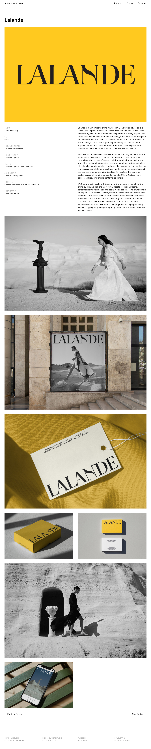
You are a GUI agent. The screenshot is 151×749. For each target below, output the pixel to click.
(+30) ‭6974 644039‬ (48, 740)
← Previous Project (13, 714)
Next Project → (139, 714)
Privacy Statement (122, 740)
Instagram (82, 740)
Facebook (82, 738)
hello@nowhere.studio (51, 738)
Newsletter (119, 738)
